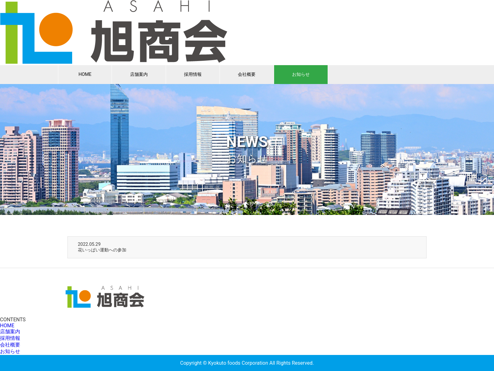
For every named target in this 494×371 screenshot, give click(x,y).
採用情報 (193, 74)
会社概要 (247, 74)
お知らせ (301, 74)
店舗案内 (139, 74)
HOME (84, 74)
